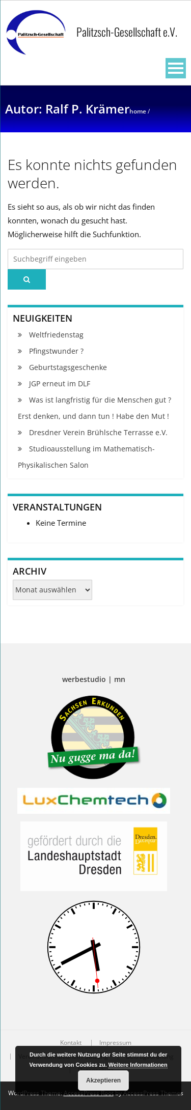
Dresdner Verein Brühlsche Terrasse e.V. (98, 432)
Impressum (115, 1043)
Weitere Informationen (138, 1065)
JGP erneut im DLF (59, 383)
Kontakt (70, 1043)
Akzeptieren (103, 1080)
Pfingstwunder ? (56, 351)
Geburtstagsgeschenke (68, 367)
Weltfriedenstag (56, 334)
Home (137, 111)
